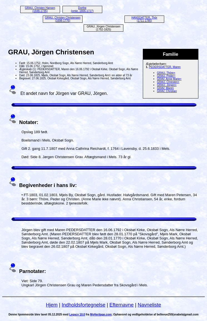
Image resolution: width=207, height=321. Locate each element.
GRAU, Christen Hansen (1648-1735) (40, 9)
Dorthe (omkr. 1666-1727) (82, 9)
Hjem (52, 305)
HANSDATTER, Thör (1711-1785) (144, 19)
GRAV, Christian (167, 91)
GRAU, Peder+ (166, 75)
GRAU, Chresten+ (168, 82)
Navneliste (149, 305)
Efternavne (121, 305)
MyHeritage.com (100, 314)
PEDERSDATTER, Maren (165, 67)
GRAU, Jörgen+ (167, 85)
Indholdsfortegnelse (83, 305)
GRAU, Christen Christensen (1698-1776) (63, 19)
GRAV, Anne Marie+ (169, 78)
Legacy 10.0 (77, 314)
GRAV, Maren (165, 88)
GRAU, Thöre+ (166, 72)
